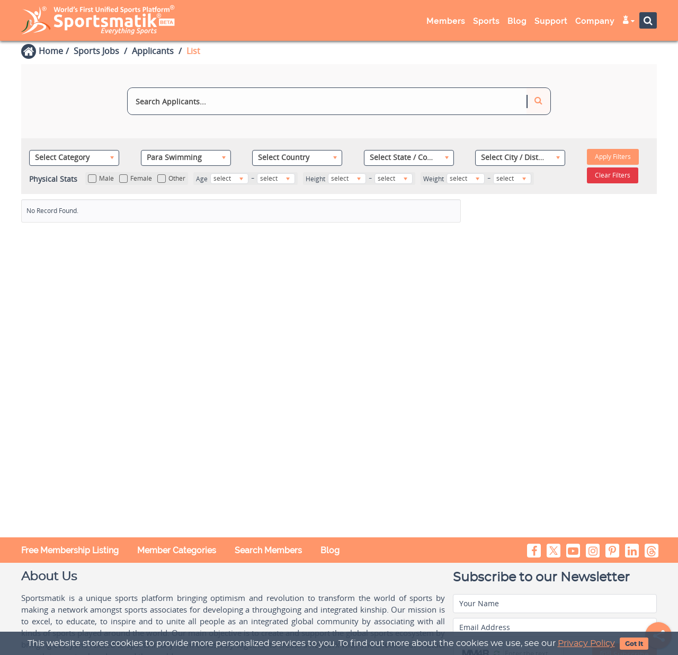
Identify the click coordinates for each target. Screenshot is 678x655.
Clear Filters (612, 175)
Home (51, 51)
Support (550, 21)
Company (594, 21)
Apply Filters (613, 156)
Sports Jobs (96, 51)
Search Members (268, 550)
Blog (517, 21)
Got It (634, 644)
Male (101, 178)
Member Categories (176, 550)
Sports (486, 21)
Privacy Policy (586, 643)
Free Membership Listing (70, 550)
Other (171, 178)
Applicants (153, 51)
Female (135, 178)
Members (445, 21)
